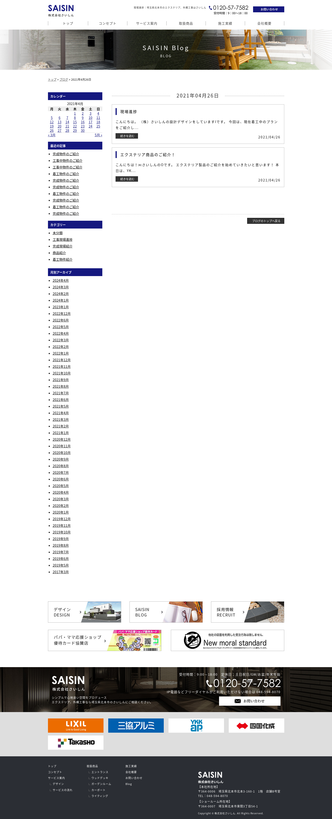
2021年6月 (61, 399)
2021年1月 (61, 432)
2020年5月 (61, 485)
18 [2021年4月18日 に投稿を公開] (98, 121)
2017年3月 (61, 571)
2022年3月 (61, 340)
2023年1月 (61, 306)
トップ (68, 23)
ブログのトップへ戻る (266, 221)
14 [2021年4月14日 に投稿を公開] (67, 121)
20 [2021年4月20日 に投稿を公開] (59, 126)
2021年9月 (61, 379)
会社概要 (264, 23)
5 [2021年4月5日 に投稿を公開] (52, 117)
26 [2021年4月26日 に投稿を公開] (52, 130)
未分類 (58, 232)
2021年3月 (61, 419)
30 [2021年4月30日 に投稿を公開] (83, 130)
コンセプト (107, 23)
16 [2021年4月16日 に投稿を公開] (83, 121)
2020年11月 (62, 446)
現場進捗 (128, 111)
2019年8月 (61, 545)
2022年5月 (61, 326)
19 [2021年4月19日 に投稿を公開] (52, 126)
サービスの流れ (63, 790)
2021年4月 (61, 412)
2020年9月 (61, 459)
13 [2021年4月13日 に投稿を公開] (59, 121)
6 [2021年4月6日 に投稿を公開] (59, 117)
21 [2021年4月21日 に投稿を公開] (67, 126)
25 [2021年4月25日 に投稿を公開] (98, 126)
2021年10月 (62, 373)
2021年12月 (62, 359)
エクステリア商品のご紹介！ (148, 154)
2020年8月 (61, 465)
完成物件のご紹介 (66, 153)
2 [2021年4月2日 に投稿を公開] (83, 113)
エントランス (99, 772)
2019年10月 (62, 532)
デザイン (58, 784)
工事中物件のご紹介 (67, 160)
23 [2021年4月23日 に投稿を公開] (83, 126)
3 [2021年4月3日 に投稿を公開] (90, 113)
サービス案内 (146, 23)
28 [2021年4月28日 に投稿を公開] (67, 130)
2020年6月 (61, 479)
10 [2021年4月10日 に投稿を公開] (90, 117)
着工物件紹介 (63, 259)
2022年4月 (61, 333)
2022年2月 (61, 346)
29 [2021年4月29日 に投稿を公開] (75, 130)
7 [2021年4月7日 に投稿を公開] (67, 117)
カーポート (98, 790)
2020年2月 (61, 505)
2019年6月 (61, 558)
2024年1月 (61, 300)
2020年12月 (62, 439)
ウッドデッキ (99, 778)
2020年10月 (62, 452)
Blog (128, 784)
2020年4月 (61, 492)
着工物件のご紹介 (66, 173)
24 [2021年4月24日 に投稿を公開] (90, 126)
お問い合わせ (133, 778)
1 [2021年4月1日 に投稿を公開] (75, 113)
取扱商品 (186, 23)
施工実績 (225, 23)
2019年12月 (62, 518)
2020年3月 (61, 499)
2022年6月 (61, 320)
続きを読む (127, 136)
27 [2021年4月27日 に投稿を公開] (59, 130)
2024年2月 (61, 293)
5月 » (98, 134)
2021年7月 (61, 393)
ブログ (64, 79)
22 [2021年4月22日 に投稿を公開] (75, 126)
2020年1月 (61, 512)
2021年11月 (62, 366)
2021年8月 (61, 386)
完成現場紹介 (63, 246)
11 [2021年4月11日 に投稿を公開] (98, 117)
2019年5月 (61, 565)
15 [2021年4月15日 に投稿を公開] (75, 121)
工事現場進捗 (63, 239)
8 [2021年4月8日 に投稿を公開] (75, 117)
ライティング (99, 796)
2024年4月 (61, 280)
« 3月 (52, 134)
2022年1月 (61, 353)
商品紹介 (59, 252)
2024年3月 (61, 287)
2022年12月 (62, 313)
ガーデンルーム (101, 784)
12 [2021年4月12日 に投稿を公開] (52, 121)
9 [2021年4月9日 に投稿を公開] (83, 117)
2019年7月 (61, 552)
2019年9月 (61, 538)
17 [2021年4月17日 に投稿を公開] (90, 121)
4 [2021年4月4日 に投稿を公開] (98, 113)
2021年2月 (61, 426)
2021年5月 (61, 406)
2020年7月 (61, 472)
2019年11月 (62, 525)
